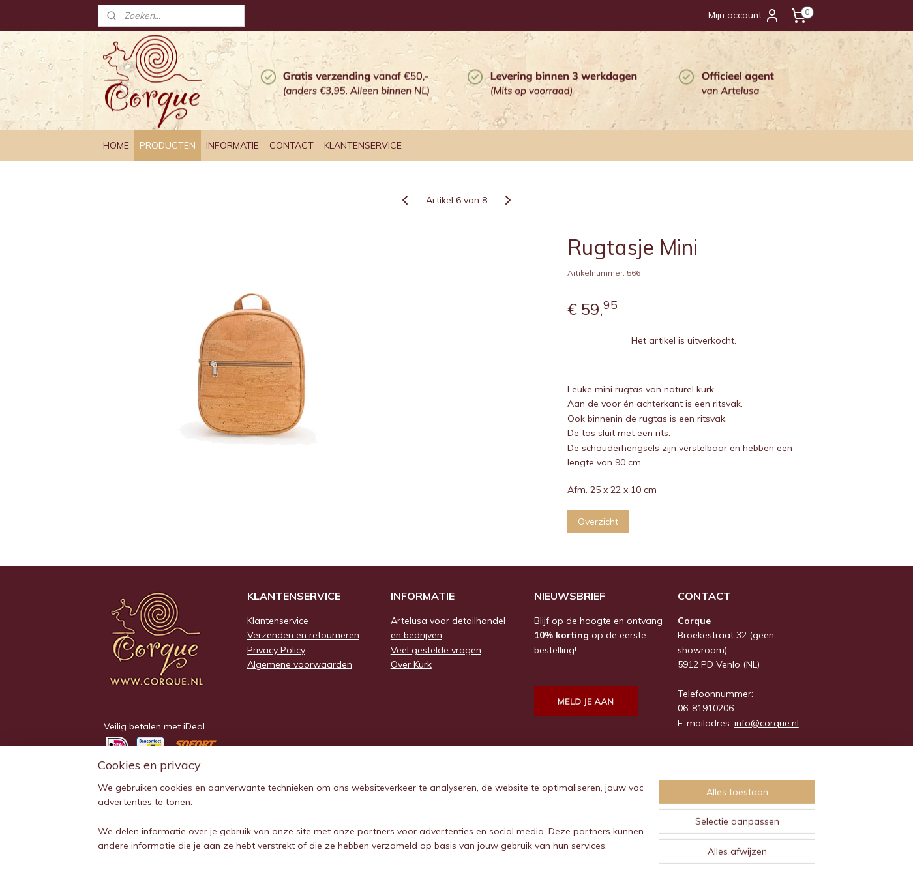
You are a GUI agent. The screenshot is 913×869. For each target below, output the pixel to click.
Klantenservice (277, 620)
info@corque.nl (766, 723)
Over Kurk (411, 664)
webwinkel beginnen (474, 844)
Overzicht (598, 521)
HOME (116, 145)
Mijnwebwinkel (579, 844)
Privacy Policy (276, 650)
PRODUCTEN (168, 145)
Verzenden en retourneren (303, 635)
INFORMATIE (232, 145)
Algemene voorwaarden (299, 664)
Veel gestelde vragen (436, 650)
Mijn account (744, 15)
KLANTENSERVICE (363, 145)
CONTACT (291, 145)
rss (429, 844)
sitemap (404, 844)
